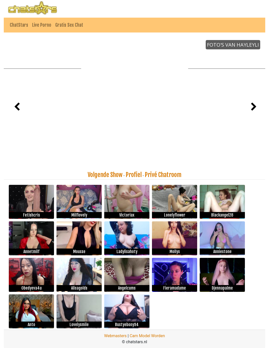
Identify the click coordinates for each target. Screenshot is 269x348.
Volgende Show (105, 175)
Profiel (134, 175)
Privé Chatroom (163, 175)
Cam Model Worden (147, 335)
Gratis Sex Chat (69, 25)
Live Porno (41, 25)
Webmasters (115, 335)
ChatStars (19, 25)
